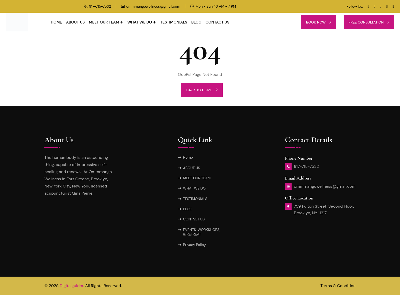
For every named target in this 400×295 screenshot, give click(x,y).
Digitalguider (71, 285)
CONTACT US (217, 22)
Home (56, 22)
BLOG (196, 22)
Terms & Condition (338, 285)
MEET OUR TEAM (104, 22)
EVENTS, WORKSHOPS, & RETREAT (201, 232)
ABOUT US (75, 22)
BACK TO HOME (201, 90)
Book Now (318, 22)
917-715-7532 (100, 6)
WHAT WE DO (139, 22)
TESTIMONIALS (173, 22)
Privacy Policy (194, 244)
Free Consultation (369, 22)
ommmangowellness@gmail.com (153, 6)
